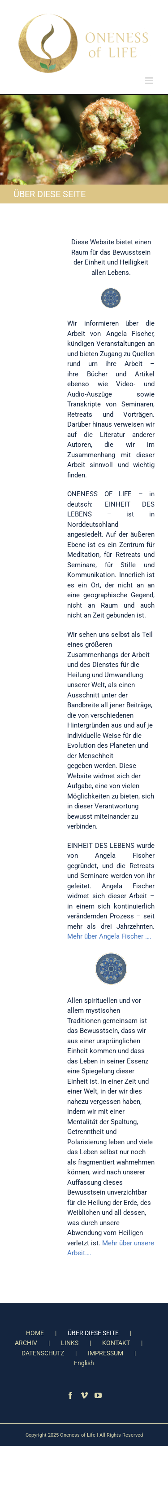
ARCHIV (26, 1342)
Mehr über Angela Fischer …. (109, 936)
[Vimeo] (84, 1395)
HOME (35, 1333)
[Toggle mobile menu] (150, 80)
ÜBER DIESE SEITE (93, 1333)
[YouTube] (98, 1395)
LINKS (69, 1342)
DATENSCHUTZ (43, 1353)
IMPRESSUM (105, 1353)
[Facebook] (70, 1395)
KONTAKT (116, 1342)
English (84, 1363)
